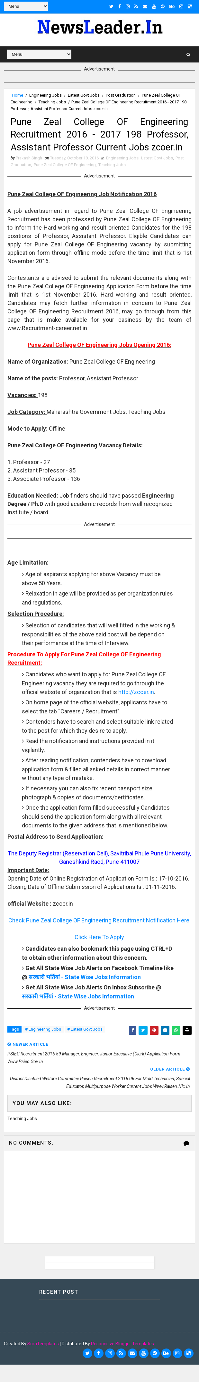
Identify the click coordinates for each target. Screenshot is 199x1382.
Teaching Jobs (52, 101)
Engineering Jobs (45, 94)
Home (17, 94)
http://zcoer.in (136, 709)
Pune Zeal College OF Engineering (65, 182)
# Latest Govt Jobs (85, 1046)
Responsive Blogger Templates (122, 1361)
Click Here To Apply (99, 954)
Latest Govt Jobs (84, 94)
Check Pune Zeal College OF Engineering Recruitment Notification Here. (99, 937)
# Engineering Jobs (43, 1046)
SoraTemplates (43, 1361)
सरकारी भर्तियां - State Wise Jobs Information (85, 994)
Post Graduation (121, 94)
